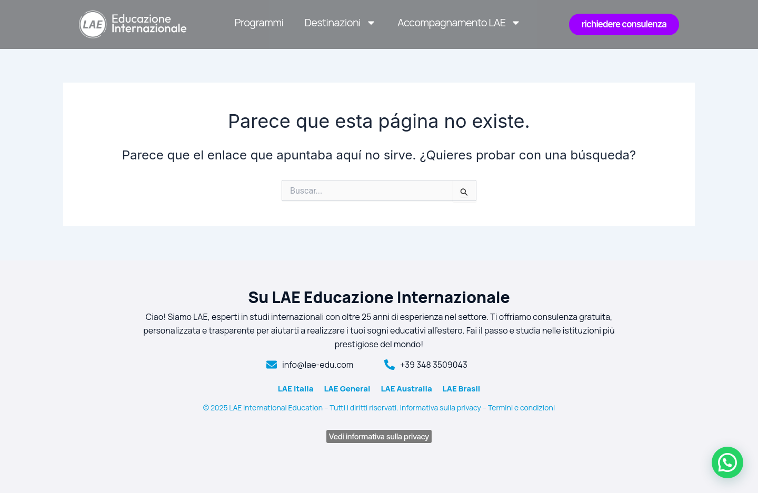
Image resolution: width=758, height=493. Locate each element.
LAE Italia (296, 388)
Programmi (259, 22)
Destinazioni (341, 22)
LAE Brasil (462, 388)
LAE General (347, 388)
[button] (727, 462)
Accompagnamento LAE (459, 22)
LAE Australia (406, 388)
